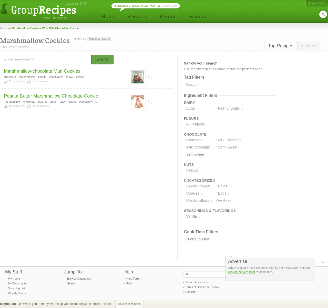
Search (71, 283)
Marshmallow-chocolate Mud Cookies (42, 71)
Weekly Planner (18, 293)
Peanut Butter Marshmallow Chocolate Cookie (51, 96)
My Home (14, 278)
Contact (190, 291)
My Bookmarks (17, 283)
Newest (308, 45)
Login (321, 3)
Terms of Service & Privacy (202, 287)
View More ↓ (223, 200)
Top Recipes (280, 45)
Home (3, 28)
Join (311, 3)
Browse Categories (79, 278)
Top (323, 262)
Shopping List (16, 288)
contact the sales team (241, 272)
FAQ (129, 283)
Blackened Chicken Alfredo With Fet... (138, 5)
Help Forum (133, 278)
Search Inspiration (196, 282)
